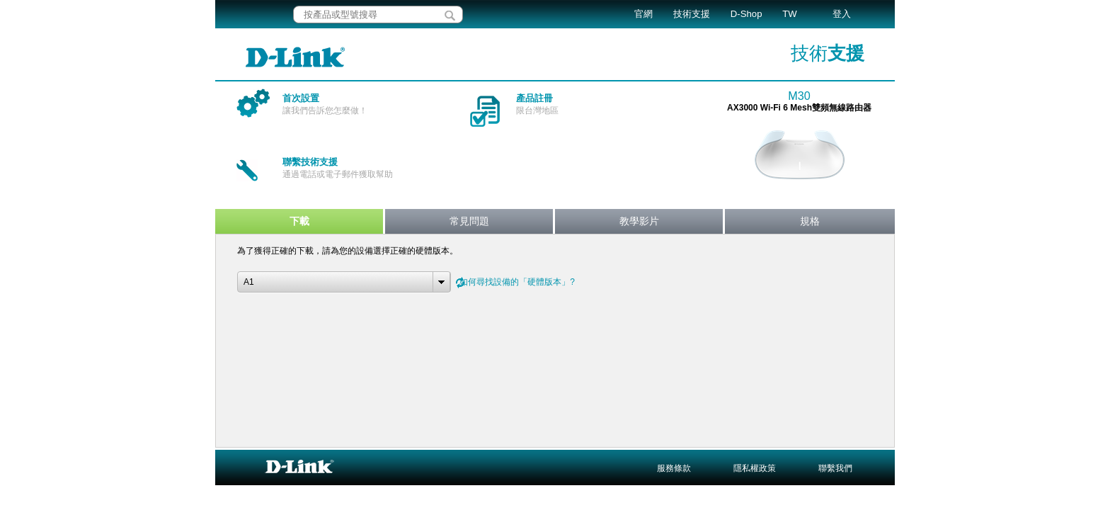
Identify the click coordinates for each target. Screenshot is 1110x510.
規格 (810, 221)
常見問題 (469, 221)
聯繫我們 (835, 468)
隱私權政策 (754, 468)
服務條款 (674, 468)
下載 (299, 221)
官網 (643, 13)
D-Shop (746, 13)
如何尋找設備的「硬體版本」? (517, 282)
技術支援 (691, 13)
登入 (841, 13)
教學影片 (639, 221)
